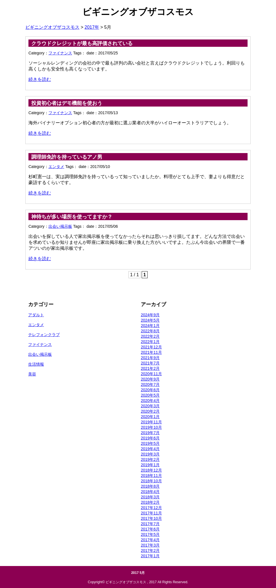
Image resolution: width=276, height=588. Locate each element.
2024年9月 (150, 315)
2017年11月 (151, 513)
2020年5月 (150, 395)
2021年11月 (151, 352)
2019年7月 (150, 432)
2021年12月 (151, 347)
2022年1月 (150, 341)
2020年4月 (150, 400)
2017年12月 (151, 507)
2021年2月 (150, 368)
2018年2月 (150, 502)
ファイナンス (60, 53)
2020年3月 (150, 406)
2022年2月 (150, 336)
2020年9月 (150, 379)
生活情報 (36, 364)
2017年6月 (150, 529)
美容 (32, 374)
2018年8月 (150, 486)
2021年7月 (150, 363)
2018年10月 (151, 481)
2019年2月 (150, 459)
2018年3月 (150, 497)
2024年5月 (150, 320)
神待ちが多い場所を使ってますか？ (71, 217)
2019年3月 (150, 454)
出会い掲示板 (60, 226)
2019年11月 (151, 422)
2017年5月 (150, 534)
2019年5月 (150, 443)
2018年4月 (150, 491)
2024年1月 (150, 325)
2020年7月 (150, 384)
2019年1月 (150, 465)
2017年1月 (150, 556)
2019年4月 (150, 448)
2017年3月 (150, 545)
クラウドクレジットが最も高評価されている (82, 43)
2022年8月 (150, 331)
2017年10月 (151, 518)
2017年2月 (150, 550)
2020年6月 (150, 390)
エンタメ (56, 166)
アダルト (36, 315)
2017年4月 (150, 540)
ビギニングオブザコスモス (138, 12)
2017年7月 (150, 523)
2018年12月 (151, 470)
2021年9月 (150, 357)
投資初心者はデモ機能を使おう (66, 103)
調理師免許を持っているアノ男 (66, 157)
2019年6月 (150, 438)
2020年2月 (150, 411)
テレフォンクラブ (44, 334)
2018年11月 (151, 475)
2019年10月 (151, 427)
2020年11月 (151, 374)
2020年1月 (150, 416)
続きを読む (39, 79)
